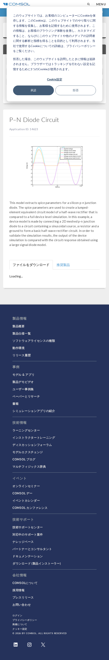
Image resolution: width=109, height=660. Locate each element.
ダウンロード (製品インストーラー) (36, 563)
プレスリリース (23, 597)
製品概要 (18, 326)
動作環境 (18, 348)
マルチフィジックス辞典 (29, 466)
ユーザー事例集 (23, 389)
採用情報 (18, 590)
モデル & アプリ (23, 374)
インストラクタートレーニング (33, 437)
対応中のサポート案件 (27, 534)
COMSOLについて (25, 583)
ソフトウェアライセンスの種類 (33, 340)
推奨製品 (63, 265)
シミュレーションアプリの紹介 (33, 411)
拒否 (76, 90)
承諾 (33, 90)
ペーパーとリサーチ (26, 396)
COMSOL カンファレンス (30, 508)
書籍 (15, 403)
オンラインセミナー (26, 486)
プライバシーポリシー (24, 619)
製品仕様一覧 (21, 333)
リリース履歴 (21, 355)
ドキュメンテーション (27, 556)
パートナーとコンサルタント (32, 549)
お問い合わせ (21, 604)
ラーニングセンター (26, 430)
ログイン (17, 615)
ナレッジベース (23, 542)
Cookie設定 (54, 79)
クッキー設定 (19, 628)
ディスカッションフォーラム (32, 445)
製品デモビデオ (23, 382)
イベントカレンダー (26, 500)
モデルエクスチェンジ (27, 452)
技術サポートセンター (27, 527)
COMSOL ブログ (23, 459)
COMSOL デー (22, 493)
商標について (19, 624)
